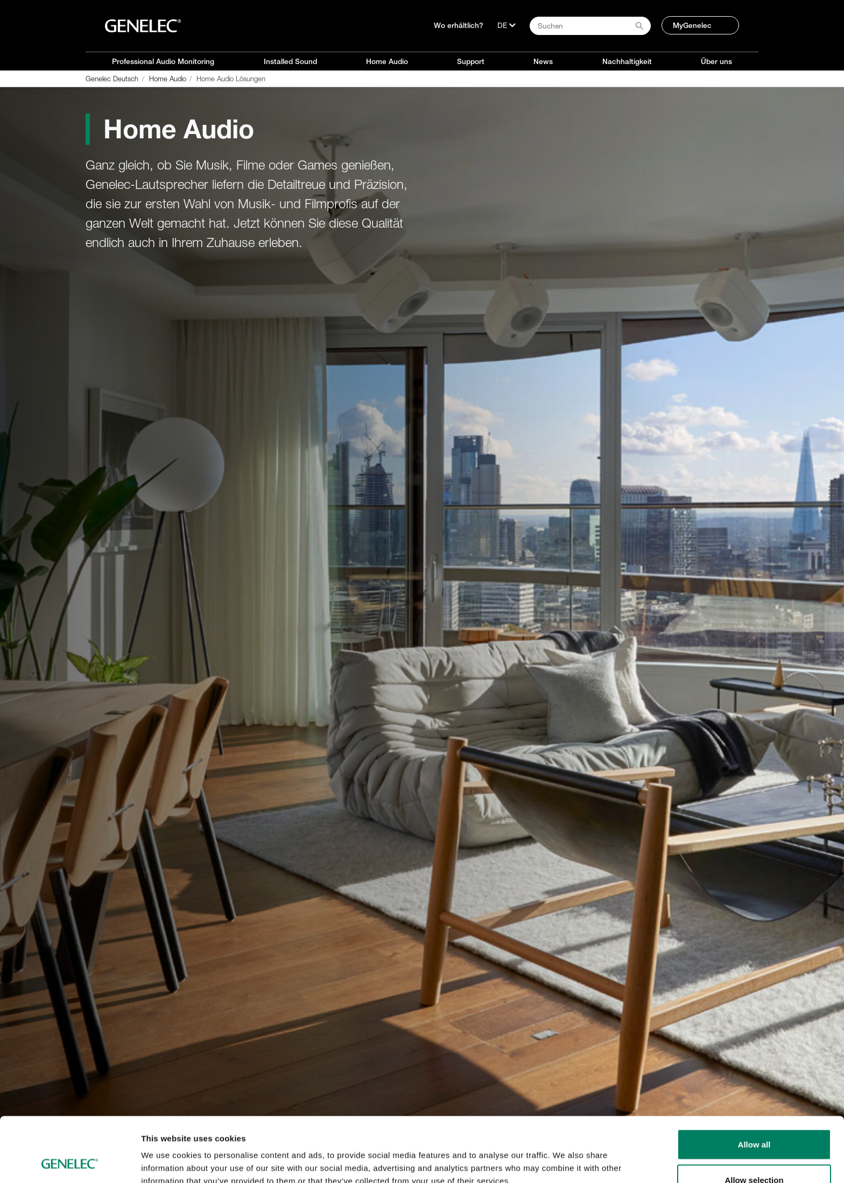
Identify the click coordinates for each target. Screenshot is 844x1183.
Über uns (716, 61)
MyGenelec (692, 25)
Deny (754, 1154)
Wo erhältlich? (458, 25)
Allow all (754, 1083)
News (543, 61)
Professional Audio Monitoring (163, 61)
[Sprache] (506, 25)
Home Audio (387, 61)
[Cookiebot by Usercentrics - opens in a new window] (70, 1162)
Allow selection (754, 1119)
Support (470, 61)
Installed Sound (290, 61)
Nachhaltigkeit (627, 61)
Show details (565, 1155)
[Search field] (590, 26)
